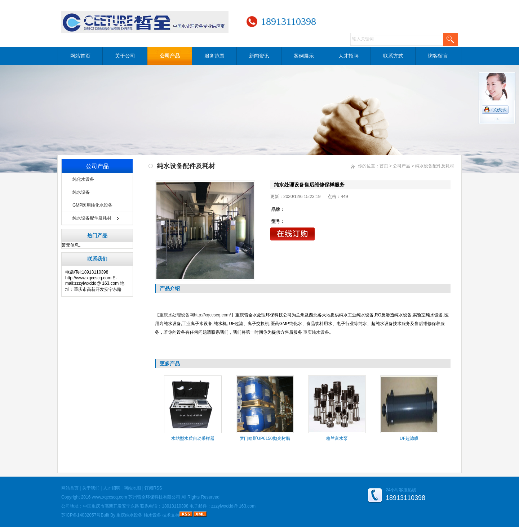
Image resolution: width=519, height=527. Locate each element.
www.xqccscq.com (109, 497)
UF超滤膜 (409, 438)
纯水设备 (81, 192)
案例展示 (304, 56)
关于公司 (125, 56)
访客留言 (438, 56)
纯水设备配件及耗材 (91, 218)
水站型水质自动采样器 (192, 438)
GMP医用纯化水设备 (92, 205)
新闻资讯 (259, 56)
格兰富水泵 (337, 438)
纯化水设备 (83, 179)
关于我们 (90, 488)
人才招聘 (348, 56)
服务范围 (214, 56)
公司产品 (170, 56)
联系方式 (393, 56)
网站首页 (80, 56)
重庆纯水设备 (129, 515)
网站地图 (132, 488)
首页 (384, 165)
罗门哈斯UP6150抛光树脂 (265, 438)
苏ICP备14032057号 (81, 515)
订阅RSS (153, 488)
